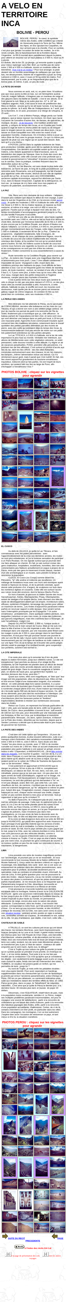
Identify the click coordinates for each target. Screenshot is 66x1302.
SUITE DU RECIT (16, 1238)
